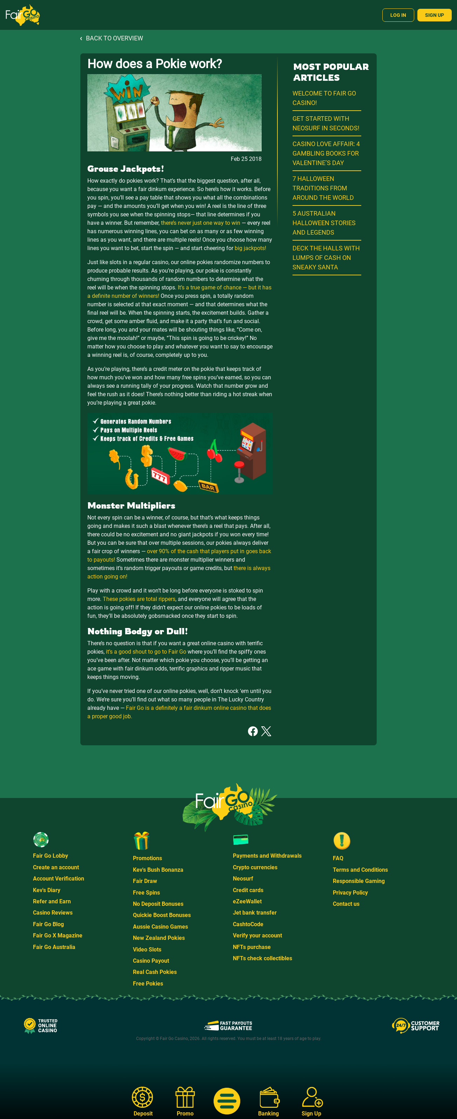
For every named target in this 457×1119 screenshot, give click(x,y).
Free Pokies (148, 983)
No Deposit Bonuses (158, 904)
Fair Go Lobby (50, 855)
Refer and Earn (52, 901)
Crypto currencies (255, 867)
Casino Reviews (53, 912)
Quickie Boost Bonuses (162, 915)
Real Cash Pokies (155, 972)
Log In (398, 15)
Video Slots (147, 949)
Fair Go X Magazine (57, 935)
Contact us (346, 904)
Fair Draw (145, 881)
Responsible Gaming (359, 881)
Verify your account (257, 935)
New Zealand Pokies (159, 938)
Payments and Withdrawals (267, 855)
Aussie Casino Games (160, 926)
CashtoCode (248, 924)
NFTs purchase (252, 947)
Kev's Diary (46, 890)
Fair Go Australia (54, 947)
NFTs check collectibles (262, 958)
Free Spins (146, 892)
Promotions (147, 858)
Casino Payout (151, 960)
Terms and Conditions (360, 869)
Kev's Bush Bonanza (158, 869)
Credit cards (248, 890)
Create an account (56, 867)
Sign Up (434, 15)
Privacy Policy (350, 892)
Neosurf (243, 878)
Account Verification (58, 878)
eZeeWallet (247, 901)
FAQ (338, 858)
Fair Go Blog (48, 924)
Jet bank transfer (255, 912)
